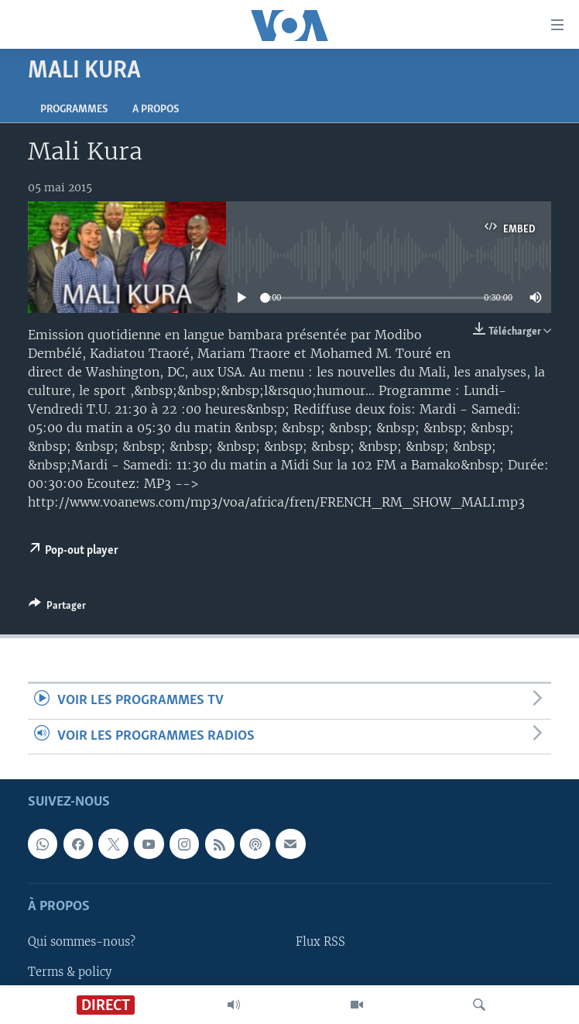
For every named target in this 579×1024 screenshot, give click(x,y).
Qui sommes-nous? (81, 943)
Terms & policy (69, 972)
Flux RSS (320, 943)
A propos (155, 109)
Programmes (74, 109)
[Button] (57, 608)
